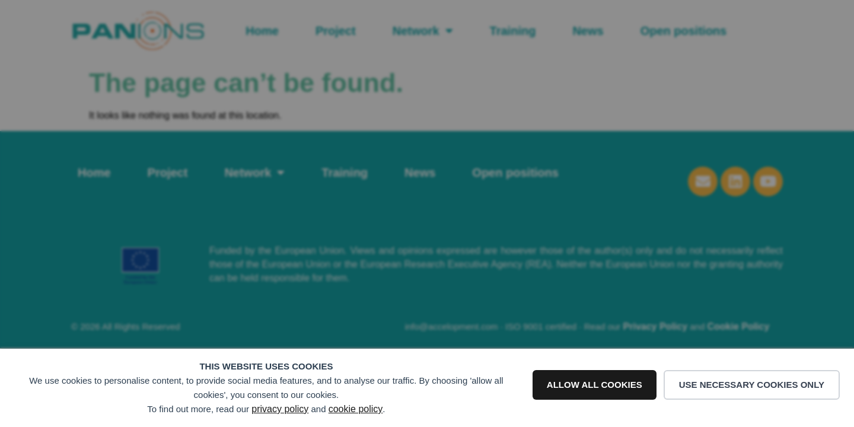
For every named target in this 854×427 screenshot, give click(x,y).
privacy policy (279, 409)
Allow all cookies (594, 385)
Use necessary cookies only (751, 385)
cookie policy (356, 409)
